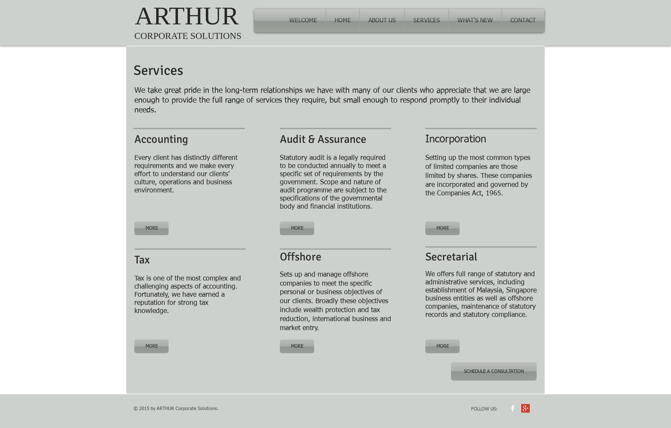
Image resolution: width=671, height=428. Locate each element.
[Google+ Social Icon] (525, 408)
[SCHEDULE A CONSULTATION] (494, 371)
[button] (426, 20)
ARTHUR (187, 16)
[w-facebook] (512, 408)
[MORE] (151, 228)
